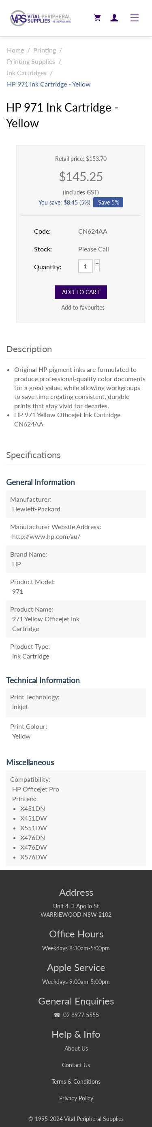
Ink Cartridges (27, 72)
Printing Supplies (31, 61)
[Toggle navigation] (134, 18)
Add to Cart (81, 292)
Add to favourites (83, 307)
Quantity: (47, 266)
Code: (42, 231)
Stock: (43, 249)
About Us (76, 1048)
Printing (44, 50)
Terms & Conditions (76, 1081)
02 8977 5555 (81, 1014)
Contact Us (76, 1065)
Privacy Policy (76, 1098)
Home (15, 50)
